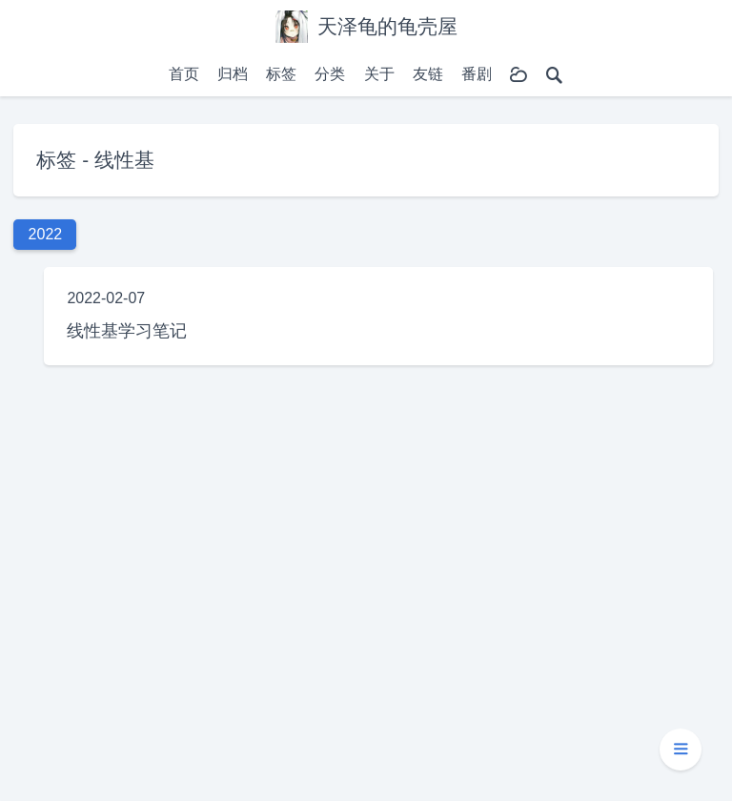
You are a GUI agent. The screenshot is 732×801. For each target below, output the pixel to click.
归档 (232, 74)
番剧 (476, 74)
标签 (281, 74)
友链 (428, 74)
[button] (681, 749)
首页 (184, 74)
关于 (379, 74)
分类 (330, 74)
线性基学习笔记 (127, 330)
